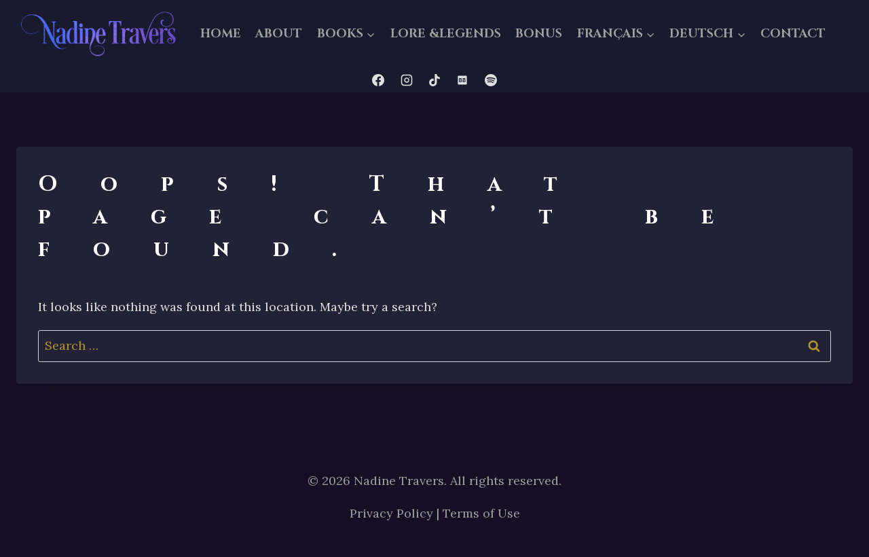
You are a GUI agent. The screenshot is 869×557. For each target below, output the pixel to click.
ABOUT (278, 33)
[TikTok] (434, 80)
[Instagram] (406, 80)
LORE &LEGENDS (445, 33)
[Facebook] (378, 80)
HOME (220, 33)
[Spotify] (491, 80)
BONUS (538, 33)
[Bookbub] (462, 80)
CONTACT (793, 33)
